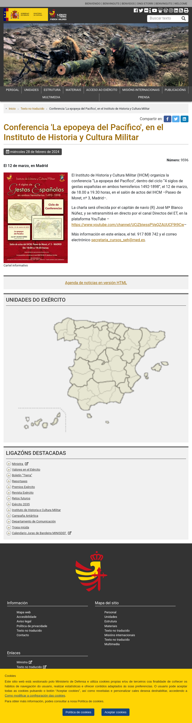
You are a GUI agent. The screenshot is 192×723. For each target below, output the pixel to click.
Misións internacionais (120, 635)
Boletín (22, 475)
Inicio (12, 108)
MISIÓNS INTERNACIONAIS (140, 90)
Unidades (111, 617)
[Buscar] (183, 18)
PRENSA (143, 97)
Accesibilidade (26, 617)
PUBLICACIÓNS (175, 90)
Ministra (18, 464)
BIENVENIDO (93, 3)
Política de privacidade (32, 626)
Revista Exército (23, 492)
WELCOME (180, 3)
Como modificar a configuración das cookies (35, 695)
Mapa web (24, 612)
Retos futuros (21, 498)
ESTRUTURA (52, 90)
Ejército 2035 (21, 504)
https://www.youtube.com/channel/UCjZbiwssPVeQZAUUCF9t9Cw (128, 224)
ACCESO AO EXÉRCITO (101, 90)
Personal (110, 612)
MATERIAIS (73, 90)
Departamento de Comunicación (34, 521)
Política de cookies (78, 712)
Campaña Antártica (25, 515)
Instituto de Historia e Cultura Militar (36, 510)
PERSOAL (12, 90)
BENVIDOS (128, 3)
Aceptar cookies (115, 712)
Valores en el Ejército (26, 469)
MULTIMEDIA (51, 97)
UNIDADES (31, 90)
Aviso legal (24, 621)
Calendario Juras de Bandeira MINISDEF (39, 533)
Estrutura (111, 621)
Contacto (23, 635)
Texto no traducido (32, 108)
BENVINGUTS (111, 3)
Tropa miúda (20, 527)
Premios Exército (23, 487)
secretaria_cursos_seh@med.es (118, 240)
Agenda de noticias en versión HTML (96, 282)
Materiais (111, 626)
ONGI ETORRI (145, 3)
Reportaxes (20, 481)
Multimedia (112, 644)
